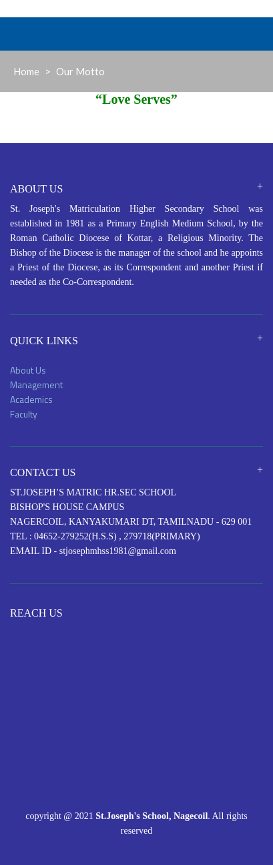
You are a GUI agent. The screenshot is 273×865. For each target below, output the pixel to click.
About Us (28, 370)
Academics (31, 399)
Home (26, 71)
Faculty (23, 414)
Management (36, 385)
